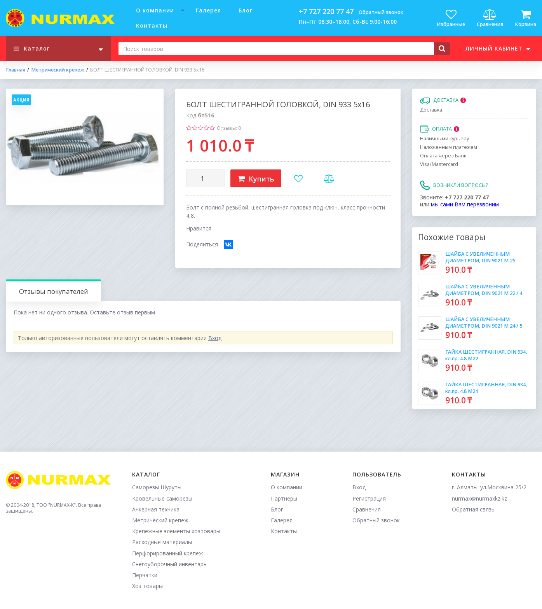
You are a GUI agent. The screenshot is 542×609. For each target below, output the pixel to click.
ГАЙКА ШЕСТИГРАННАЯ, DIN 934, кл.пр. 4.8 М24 (486, 387)
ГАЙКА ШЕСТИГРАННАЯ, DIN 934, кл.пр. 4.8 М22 (486, 355)
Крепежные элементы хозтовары (176, 531)
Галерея (208, 10)
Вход (214, 338)
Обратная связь (473, 509)
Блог (246, 10)
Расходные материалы (162, 542)
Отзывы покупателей (53, 291)
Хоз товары (147, 586)
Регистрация (369, 498)
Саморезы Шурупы (156, 487)
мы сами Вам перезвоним (465, 204)
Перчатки (144, 575)
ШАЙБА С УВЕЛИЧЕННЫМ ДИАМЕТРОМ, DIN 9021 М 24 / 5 (483, 322)
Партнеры (284, 498)
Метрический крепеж (57, 70)
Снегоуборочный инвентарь (169, 564)
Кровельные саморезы (162, 498)
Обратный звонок (381, 12)
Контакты (151, 25)
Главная (15, 70)
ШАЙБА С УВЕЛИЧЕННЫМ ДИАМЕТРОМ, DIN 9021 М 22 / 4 (483, 289)
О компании (155, 10)
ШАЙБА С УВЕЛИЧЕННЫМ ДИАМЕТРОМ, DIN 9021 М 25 (480, 257)
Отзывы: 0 (229, 128)
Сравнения (366, 509)
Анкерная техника (156, 509)
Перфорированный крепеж (167, 553)
